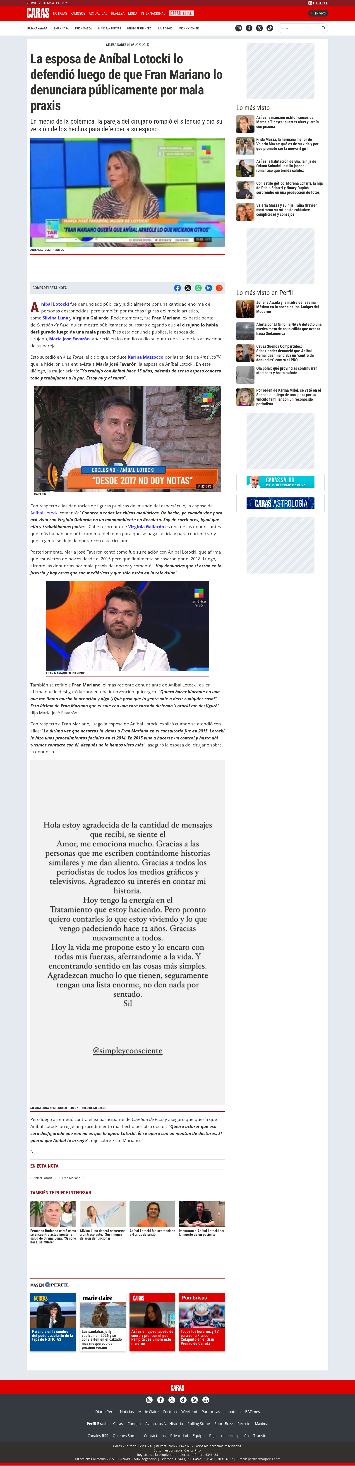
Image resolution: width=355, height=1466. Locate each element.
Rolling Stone (198, 1423)
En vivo (318, 13)
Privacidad (179, 1435)
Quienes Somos (126, 1435)
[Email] (219, 288)
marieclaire (103, 1298)
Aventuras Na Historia (164, 1423)
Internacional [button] (153, 13)
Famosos (78, 13)
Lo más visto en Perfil (264, 293)
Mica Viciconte (189, 28)
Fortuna (170, 1411)
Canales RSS (98, 1435)
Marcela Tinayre (109, 28)
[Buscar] (298, 28)
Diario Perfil (105, 1411)
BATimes (252, 1411)
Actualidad (98, 13)
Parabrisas (211, 1411)
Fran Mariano (71, 1178)
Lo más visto (253, 108)
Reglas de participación (229, 1435)
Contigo (134, 1423)
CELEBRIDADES (116, 45)
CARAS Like (181, 13)
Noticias (60, 13)
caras (152, 1298)
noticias (53, 1298)
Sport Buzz (223, 1423)
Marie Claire (148, 1411)
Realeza (118, 13)
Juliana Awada (37, 28)
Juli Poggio (165, 28)
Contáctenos (155, 1435)
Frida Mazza (83, 28)
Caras (118, 1423)
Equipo (199, 1435)
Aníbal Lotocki (44, 513)
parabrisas (202, 1298)
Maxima (261, 1423)
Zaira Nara (61, 28)
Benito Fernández (139, 28)
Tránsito (260, 1435)
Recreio (243, 1423)
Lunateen (233, 1411)
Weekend (189, 1411)
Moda (132, 13)
